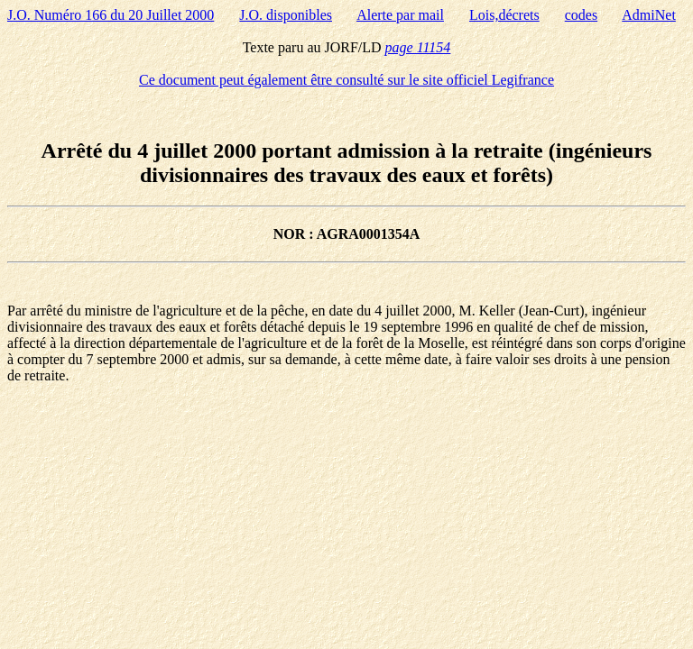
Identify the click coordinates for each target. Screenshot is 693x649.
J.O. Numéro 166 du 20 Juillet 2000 (110, 15)
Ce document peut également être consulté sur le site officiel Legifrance (346, 79)
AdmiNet (649, 15)
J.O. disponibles (285, 15)
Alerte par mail (400, 15)
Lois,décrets (504, 15)
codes (581, 15)
